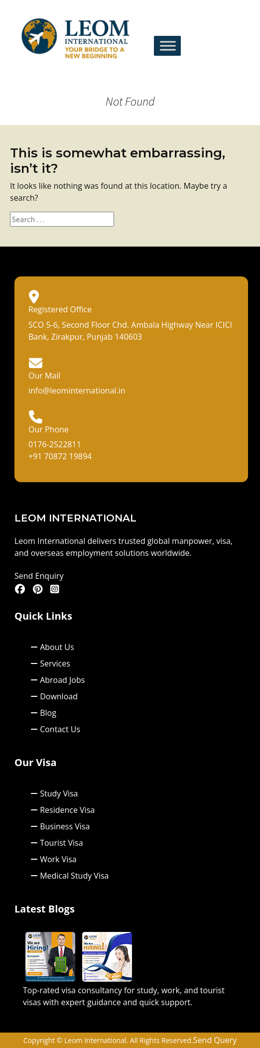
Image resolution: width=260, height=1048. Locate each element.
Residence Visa (62, 809)
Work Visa (53, 859)
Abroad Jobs (57, 679)
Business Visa (60, 826)
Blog (43, 712)
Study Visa (54, 793)
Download (54, 696)
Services (50, 663)
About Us (52, 647)
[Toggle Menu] (168, 45)
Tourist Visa (56, 842)
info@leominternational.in (77, 390)
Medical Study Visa (69, 875)
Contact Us (55, 729)
